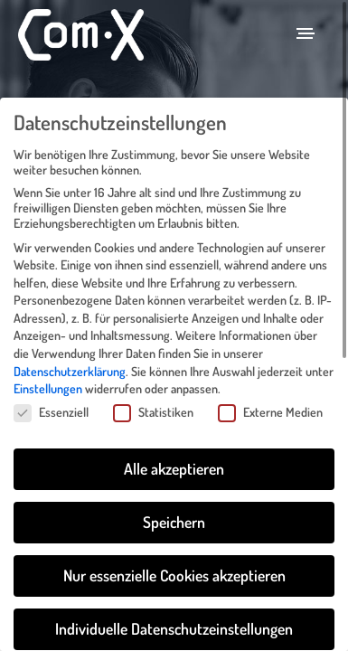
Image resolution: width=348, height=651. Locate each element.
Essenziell (51, 395)
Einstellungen (48, 373)
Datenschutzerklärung (70, 355)
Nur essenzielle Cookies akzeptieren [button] (174, 560)
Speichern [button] (174, 506)
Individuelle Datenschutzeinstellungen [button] (174, 613)
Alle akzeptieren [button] (174, 453)
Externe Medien (270, 395)
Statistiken (153, 395)
